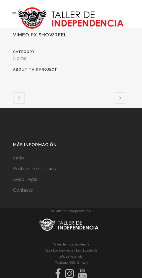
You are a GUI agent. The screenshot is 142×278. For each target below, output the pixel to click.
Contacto (23, 190)
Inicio (18, 158)
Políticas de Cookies (34, 168)
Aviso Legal (25, 179)
